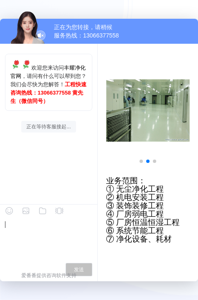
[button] (141, 161)
